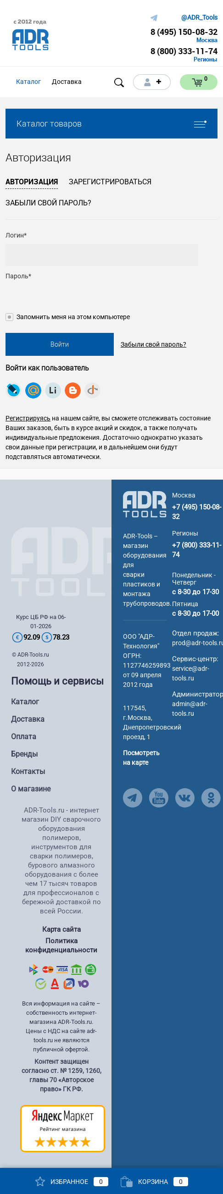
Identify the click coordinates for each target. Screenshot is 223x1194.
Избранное (71, 1181)
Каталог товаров (111, 123)
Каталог (25, 701)
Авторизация (32, 182)
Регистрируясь (28, 418)
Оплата (23, 736)
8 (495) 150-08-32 (184, 31)
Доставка (28, 719)
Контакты (28, 771)
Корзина (154, 1181)
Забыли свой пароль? (48, 203)
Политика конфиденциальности (61, 945)
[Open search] (119, 82)
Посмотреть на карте (141, 757)
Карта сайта (61, 929)
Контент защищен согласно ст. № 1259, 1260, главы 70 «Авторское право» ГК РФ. (61, 1075)
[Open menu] (98, 82)
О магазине (30, 789)
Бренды (24, 754)
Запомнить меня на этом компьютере (73, 317)
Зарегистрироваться (110, 181)
